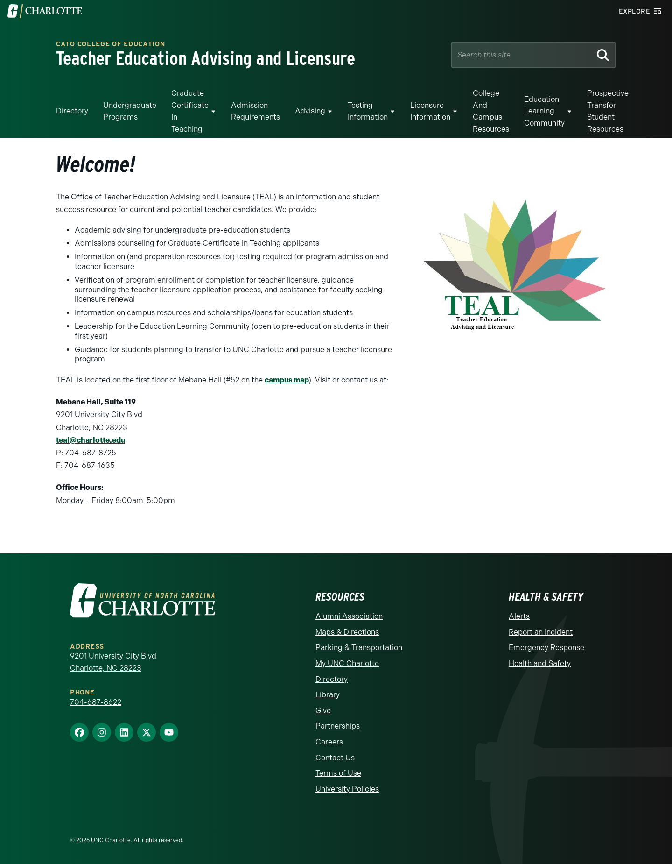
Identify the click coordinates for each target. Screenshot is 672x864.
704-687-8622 (95, 702)
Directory (72, 110)
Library (327, 694)
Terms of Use (338, 773)
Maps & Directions (347, 632)
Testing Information (368, 111)
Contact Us (335, 757)
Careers (329, 741)
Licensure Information (430, 111)
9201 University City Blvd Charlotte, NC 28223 (113, 662)
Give (323, 710)
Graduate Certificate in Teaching (190, 111)
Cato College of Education (110, 44)
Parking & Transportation (358, 647)
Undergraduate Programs (129, 111)
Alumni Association (349, 616)
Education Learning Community (544, 111)
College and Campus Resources (491, 111)
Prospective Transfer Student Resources (608, 111)
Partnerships (337, 726)
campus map (287, 379)
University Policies (347, 789)
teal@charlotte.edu (90, 440)
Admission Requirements (255, 111)
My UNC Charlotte (347, 663)
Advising (310, 110)
